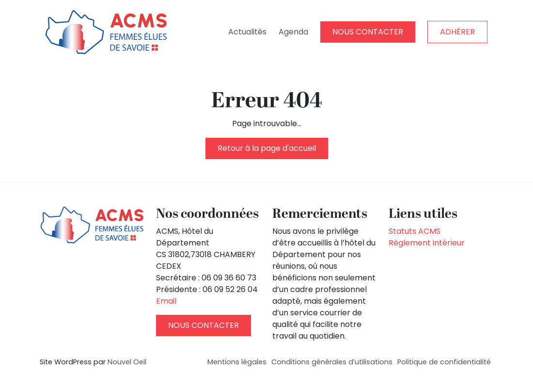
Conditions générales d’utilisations (331, 362)
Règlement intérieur (427, 242)
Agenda (293, 31)
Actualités (247, 31)
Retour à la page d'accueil (267, 148)
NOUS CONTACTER (367, 31)
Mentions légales (236, 362)
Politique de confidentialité (444, 362)
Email (166, 301)
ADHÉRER (457, 31)
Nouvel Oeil (127, 362)
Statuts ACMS (414, 231)
